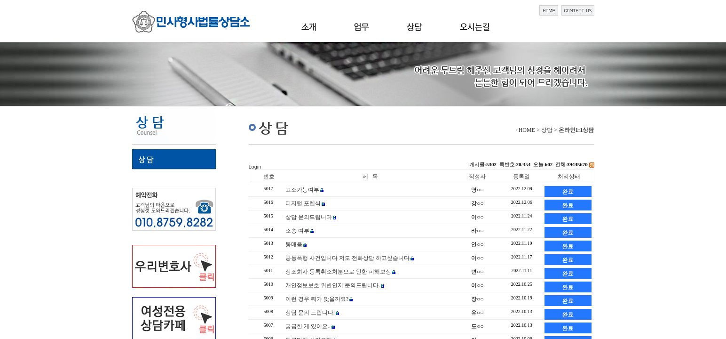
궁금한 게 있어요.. (308, 326)
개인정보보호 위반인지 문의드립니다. (332, 285)
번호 (269, 176)
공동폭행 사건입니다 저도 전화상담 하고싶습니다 (347, 258)
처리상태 (569, 176)
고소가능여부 (302, 189)
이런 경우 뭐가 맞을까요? (316, 299)
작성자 (477, 176)
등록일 (521, 176)
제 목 (370, 176)
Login (255, 167)
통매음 (293, 244)
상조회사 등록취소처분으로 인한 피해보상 (338, 271)
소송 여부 (297, 230)
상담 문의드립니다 (308, 217)
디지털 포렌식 (303, 203)
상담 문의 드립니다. (310, 312)
